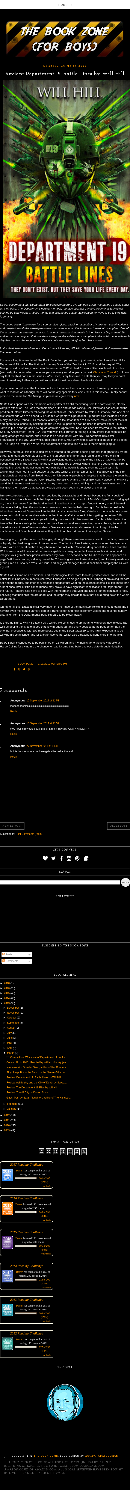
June (10, 1037)
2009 (7, 1130)
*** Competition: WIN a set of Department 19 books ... (37, 1057)
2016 (7, 988)
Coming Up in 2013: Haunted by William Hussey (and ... (38, 1062)
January (12, 1108)
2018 (7, 983)
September (13, 1022)
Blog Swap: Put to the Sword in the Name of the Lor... (36, 1072)
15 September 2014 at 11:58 (42, 700)
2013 (7, 1003)
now (76, 396)
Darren (19, 1170)
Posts (7, 954)
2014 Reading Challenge (26, 1266)
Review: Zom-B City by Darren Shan (27, 1092)
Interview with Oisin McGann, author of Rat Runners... (37, 1067)
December (13, 1007)
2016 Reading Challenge (26, 1198)
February (12, 1103)
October (12, 1017)
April (10, 1047)
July (9, 1032)
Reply (13, 711)
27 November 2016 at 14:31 (42, 745)
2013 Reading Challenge (26, 1299)
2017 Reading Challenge (26, 1164)
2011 (7, 1120)
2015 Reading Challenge (26, 1232)
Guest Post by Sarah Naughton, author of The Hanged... (38, 1097)
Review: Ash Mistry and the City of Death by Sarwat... (36, 1082)
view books (46, 1186)
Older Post (119, 826)
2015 (7, 993)
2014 (7, 998)
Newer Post (12, 826)
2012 (7, 1115)
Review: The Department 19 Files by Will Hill (31, 1087)
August (11, 1027)
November (13, 1012)
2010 (7, 1125)
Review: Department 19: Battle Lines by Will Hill (33, 1077)
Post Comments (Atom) (29, 833)
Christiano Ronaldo (105, 372)
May (10, 1042)
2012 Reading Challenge (26, 1333)
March (11, 1052)
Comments (10, 961)
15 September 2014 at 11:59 (42, 723)
